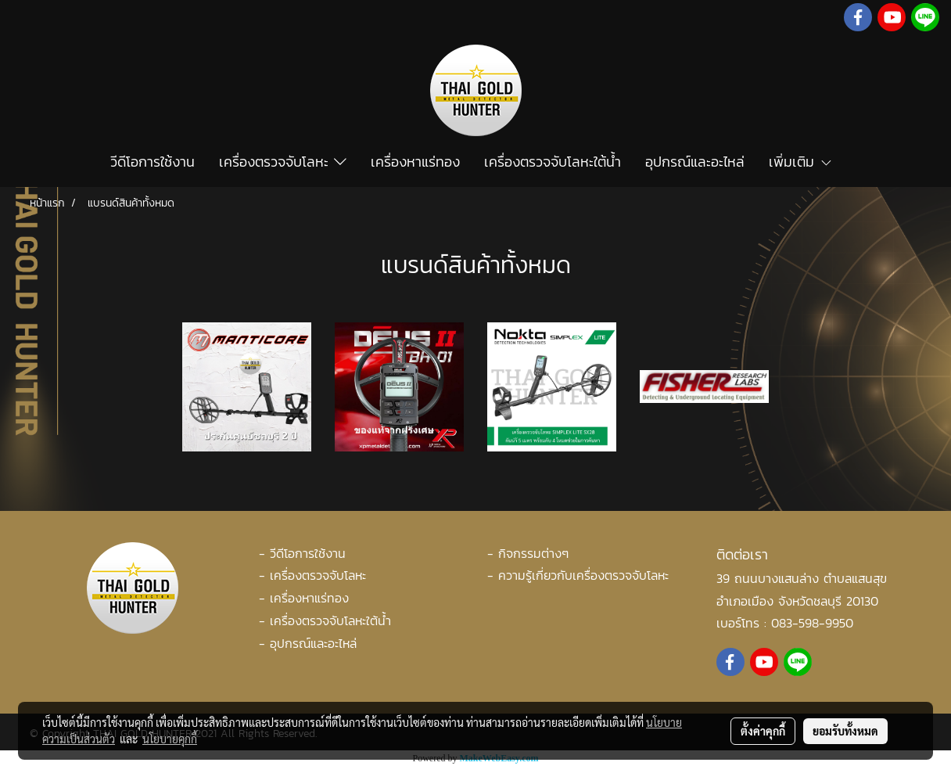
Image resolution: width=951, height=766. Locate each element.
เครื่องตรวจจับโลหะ (282, 161)
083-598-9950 (812, 622)
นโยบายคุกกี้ (169, 739)
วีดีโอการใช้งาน (152, 161)
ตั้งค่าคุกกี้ (763, 731)
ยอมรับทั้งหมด (845, 731)
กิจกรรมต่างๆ (533, 553)
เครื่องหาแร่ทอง (415, 161)
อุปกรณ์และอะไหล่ (695, 161)
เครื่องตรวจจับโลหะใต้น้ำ (552, 161)
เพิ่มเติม (801, 161)
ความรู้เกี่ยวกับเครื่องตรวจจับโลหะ (583, 575)
